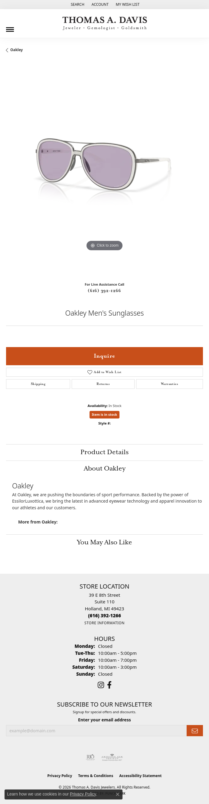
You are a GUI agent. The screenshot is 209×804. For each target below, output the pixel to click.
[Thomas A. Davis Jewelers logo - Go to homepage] (104, 23)
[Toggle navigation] (10, 27)
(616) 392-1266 (104, 290)
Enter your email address (104, 720)
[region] (104, 169)
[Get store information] (104, 622)
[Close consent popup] (117, 794)
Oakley (16, 49)
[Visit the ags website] (112, 757)
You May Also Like (104, 542)
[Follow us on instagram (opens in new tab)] (101, 685)
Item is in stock (104, 414)
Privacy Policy (59, 775)
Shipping (38, 384)
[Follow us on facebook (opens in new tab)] (109, 685)
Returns (103, 384)
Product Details (104, 452)
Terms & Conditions (95, 775)
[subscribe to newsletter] (195, 730)
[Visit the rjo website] (90, 757)
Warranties (169, 384)
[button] (77, 4)
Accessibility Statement (140, 775)
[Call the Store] (104, 615)
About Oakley (105, 468)
